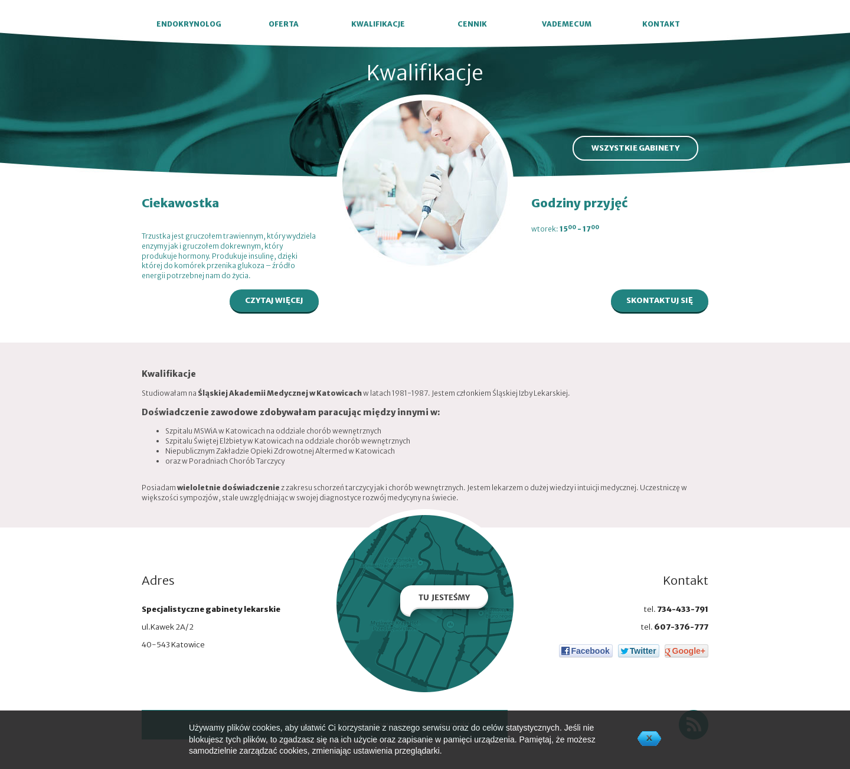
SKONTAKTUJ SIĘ (659, 300)
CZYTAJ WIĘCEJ (274, 300)
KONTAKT (661, 23)
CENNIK (472, 23)
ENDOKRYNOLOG (188, 23)
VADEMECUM (566, 23)
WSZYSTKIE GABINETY (635, 148)
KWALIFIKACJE (378, 23)
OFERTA (284, 23)
